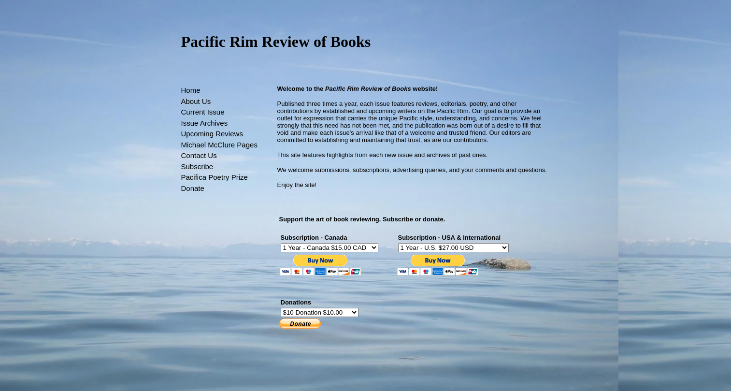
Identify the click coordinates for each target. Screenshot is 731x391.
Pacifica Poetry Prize (214, 177)
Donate (192, 188)
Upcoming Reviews (212, 134)
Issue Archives (204, 123)
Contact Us (199, 155)
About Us (196, 101)
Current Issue (203, 112)
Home (191, 90)
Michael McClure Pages (219, 145)
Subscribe (197, 166)
